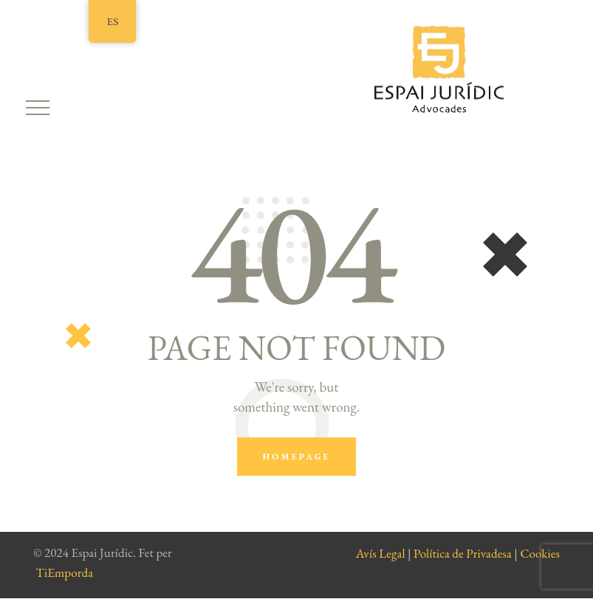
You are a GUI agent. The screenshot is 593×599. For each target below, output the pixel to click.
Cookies (540, 553)
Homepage (297, 457)
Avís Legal (380, 553)
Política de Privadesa (463, 553)
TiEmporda (65, 572)
